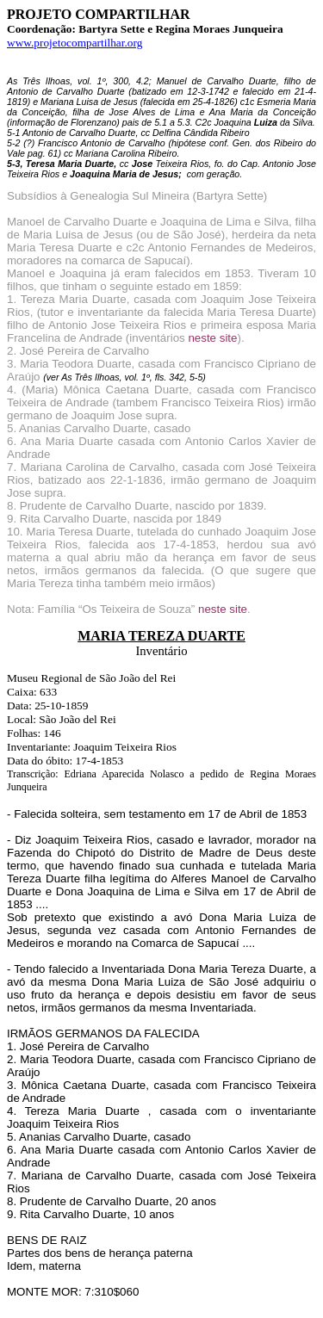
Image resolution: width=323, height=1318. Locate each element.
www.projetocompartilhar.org (74, 42)
